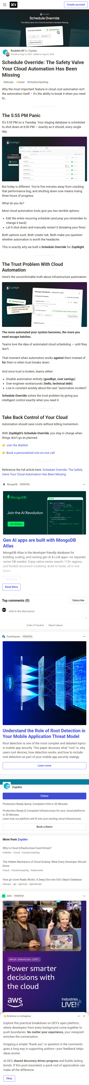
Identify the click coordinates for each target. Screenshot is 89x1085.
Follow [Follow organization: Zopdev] (45, 796)
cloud (20, 82)
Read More (11, 587)
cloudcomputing (37, 82)
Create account (76, 4)
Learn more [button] (44, 765)
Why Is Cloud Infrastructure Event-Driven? (44, 850)
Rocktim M (17, 50)
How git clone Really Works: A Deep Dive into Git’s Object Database (44, 882)
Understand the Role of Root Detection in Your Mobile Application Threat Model (44, 733)
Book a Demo (44, 826)
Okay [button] (9, 1078)
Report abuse (56, 625)
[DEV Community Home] (13, 4)
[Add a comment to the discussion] (47, 613)
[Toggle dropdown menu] (84, 484)
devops (8, 82)
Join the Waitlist (17, 445)
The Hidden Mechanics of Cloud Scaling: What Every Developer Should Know (44, 866)
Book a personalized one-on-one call (30, 453)
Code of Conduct (35, 625)
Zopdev (32, 50)
